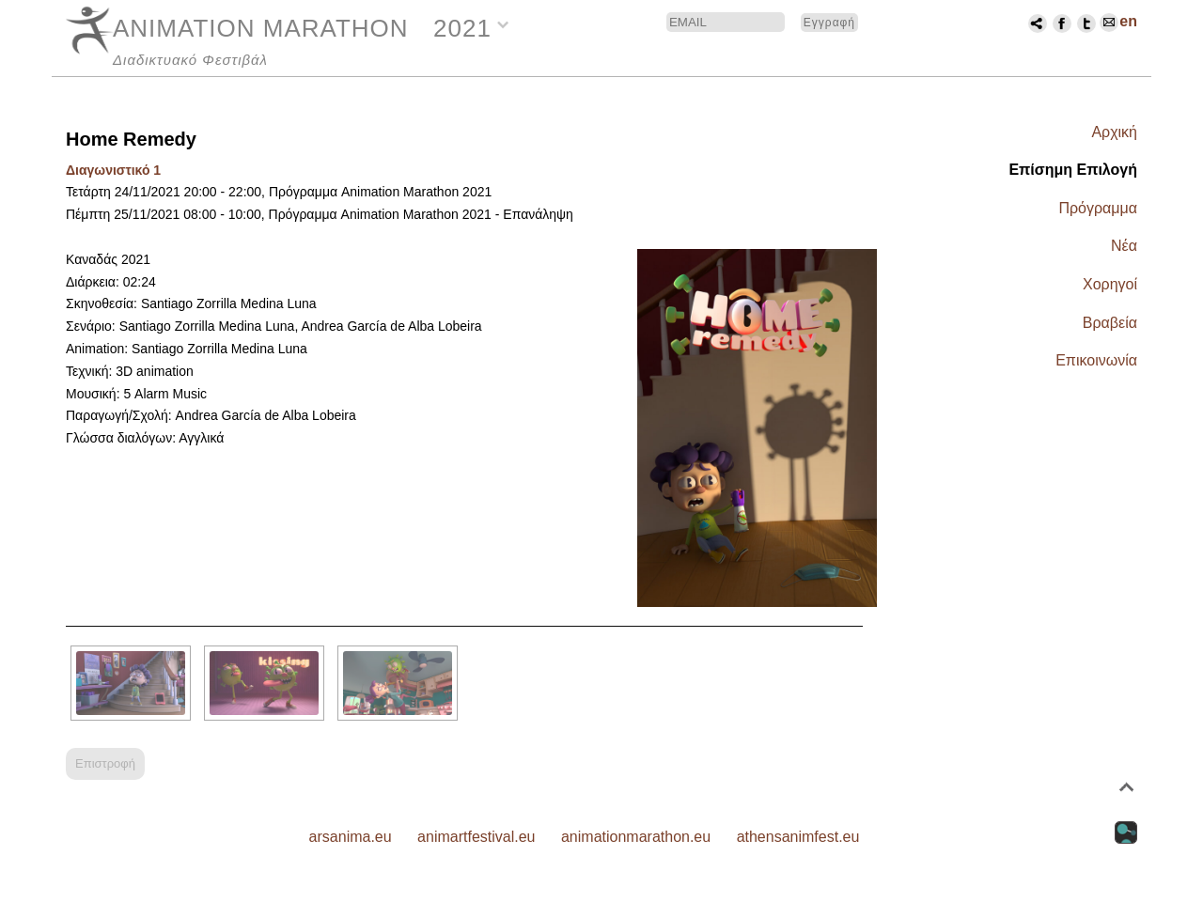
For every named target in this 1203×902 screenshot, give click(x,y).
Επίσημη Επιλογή (1072, 170)
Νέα (1124, 246)
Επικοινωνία (1096, 360)
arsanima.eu (350, 837)
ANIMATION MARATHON (261, 28)
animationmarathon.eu (636, 837)
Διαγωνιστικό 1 (113, 170)
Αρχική (1114, 132)
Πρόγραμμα (1097, 208)
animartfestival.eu (476, 837)
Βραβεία (1110, 323)
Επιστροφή (105, 763)
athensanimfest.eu (798, 837)
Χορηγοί (1110, 284)
